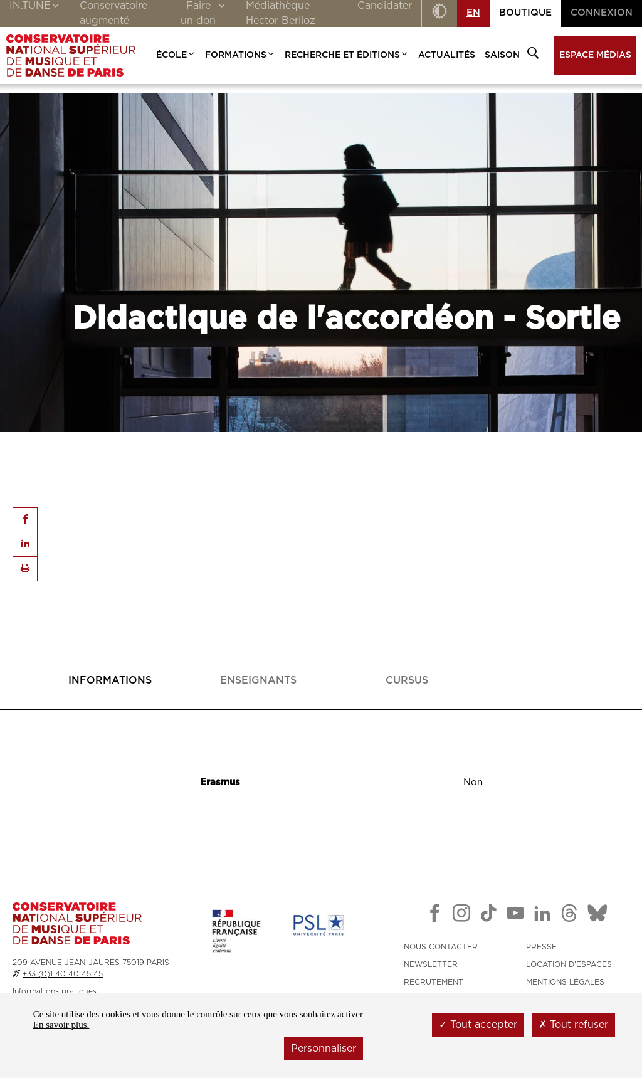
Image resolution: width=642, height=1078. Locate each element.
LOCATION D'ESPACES (569, 964)
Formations (240, 55)
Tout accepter (478, 1025)
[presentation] (110, 680)
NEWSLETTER (431, 964)
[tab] (110, 680)
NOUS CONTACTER (441, 947)
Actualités (446, 55)
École (176, 55)
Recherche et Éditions (347, 55)
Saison (502, 55)
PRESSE (541, 947)
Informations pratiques (55, 991)
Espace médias (595, 55)
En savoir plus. (61, 1025)
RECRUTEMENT (433, 982)
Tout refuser (573, 1025)
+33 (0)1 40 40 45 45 (63, 974)
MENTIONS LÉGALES (565, 982)
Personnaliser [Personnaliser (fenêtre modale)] (323, 1049)
